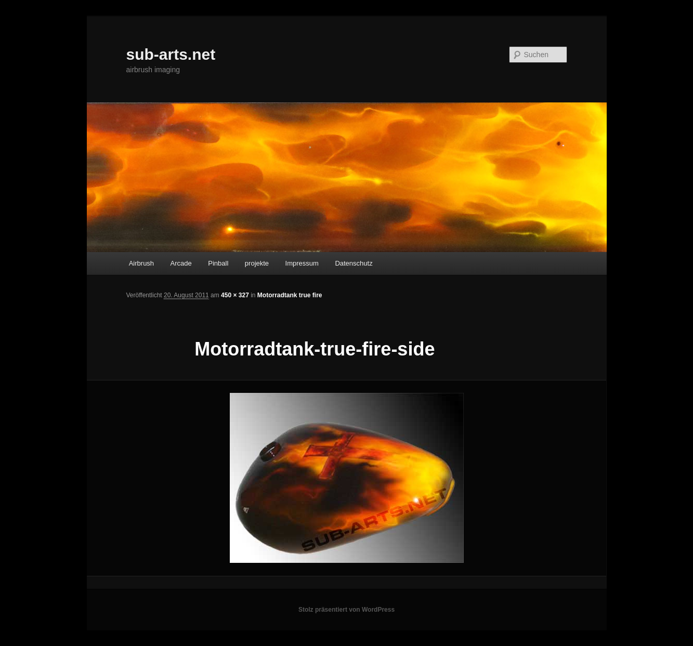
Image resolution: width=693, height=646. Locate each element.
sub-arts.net (171, 54)
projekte (257, 263)
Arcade (181, 263)
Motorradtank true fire (289, 295)
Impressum (302, 263)
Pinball (218, 263)
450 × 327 (235, 295)
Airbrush (141, 263)
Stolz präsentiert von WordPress (346, 609)
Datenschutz (353, 263)
